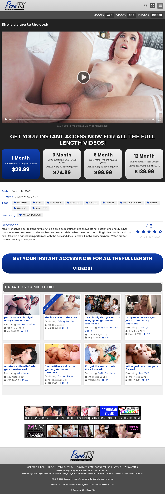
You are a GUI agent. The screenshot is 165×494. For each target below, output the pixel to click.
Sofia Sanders (106, 373)
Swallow (40, 208)
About (51, 467)
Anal (37, 202)
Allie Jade (23, 373)
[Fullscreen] (159, 119)
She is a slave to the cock (61, 317)
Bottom (73, 202)
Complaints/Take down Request (93, 467)
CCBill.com (93, 484)
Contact (32, 467)
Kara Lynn (144, 327)
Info (42, 467)
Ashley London (30, 214)
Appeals (117, 467)
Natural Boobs (130, 202)
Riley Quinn (105, 327)
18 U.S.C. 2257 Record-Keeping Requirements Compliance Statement (82, 479)
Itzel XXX (144, 373)
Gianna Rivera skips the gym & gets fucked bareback (60, 369)
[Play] (82, 77)
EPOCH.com (108, 484)
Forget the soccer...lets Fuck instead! (100, 368)
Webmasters (131, 467)
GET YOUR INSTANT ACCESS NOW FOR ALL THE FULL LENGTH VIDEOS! (82, 263)
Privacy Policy (65, 467)
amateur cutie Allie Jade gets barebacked (19, 368)
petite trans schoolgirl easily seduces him (18, 319)
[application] (82, 77)
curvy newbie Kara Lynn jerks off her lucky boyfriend (141, 320)
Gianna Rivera (66, 376)
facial (91, 202)
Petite (152, 202)
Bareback (54, 202)
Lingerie (108, 202)
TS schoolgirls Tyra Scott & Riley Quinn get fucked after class (102, 320)
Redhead (20, 208)
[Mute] (153, 119)
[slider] (79, 119)
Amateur (20, 202)
